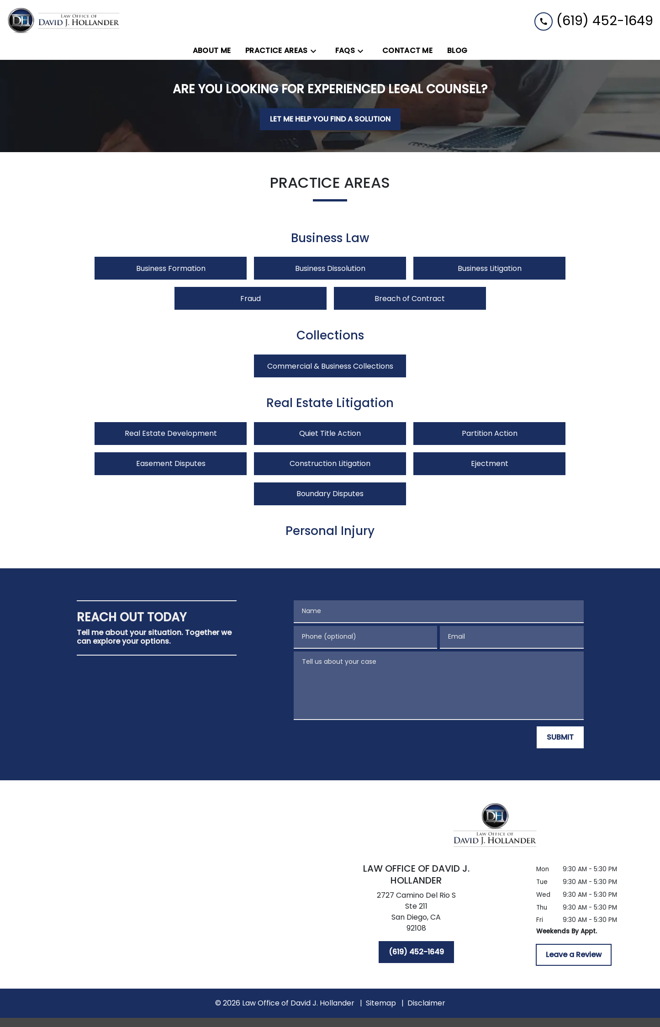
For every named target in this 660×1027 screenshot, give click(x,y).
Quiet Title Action (330, 433)
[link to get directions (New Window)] (416, 913)
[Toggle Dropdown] (316, 51)
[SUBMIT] (560, 737)
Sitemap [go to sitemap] (381, 1003)
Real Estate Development (171, 433)
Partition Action (489, 433)
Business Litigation (490, 268)
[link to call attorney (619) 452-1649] (593, 21)
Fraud (250, 298)
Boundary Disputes (330, 493)
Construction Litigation (330, 463)
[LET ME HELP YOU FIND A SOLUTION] (330, 119)
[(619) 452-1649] (416, 952)
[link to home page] (64, 20)
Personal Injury (330, 531)
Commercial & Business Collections (330, 366)
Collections (330, 336)
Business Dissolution (330, 268)
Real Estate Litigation (330, 403)
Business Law (330, 238)
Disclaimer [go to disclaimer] (426, 1003)
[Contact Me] (407, 51)
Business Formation (171, 268)
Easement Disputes (171, 463)
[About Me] (212, 51)
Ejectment (489, 463)
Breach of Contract (410, 298)
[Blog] (457, 51)
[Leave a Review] (574, 955)
